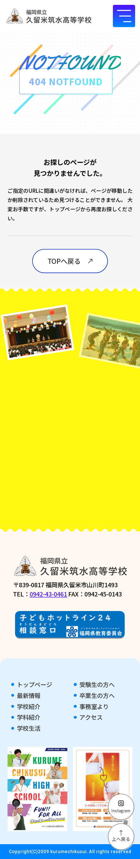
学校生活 (28, 728)
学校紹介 (28, 706)
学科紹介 (28, 717)
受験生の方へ (97, 684)
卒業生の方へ (97, 695)
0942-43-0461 (48, 594)
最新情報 (28, 695)
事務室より (94, 706)
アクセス (91, 717)
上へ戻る (121, 836)
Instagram (121, 806)
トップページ (34, 684)
